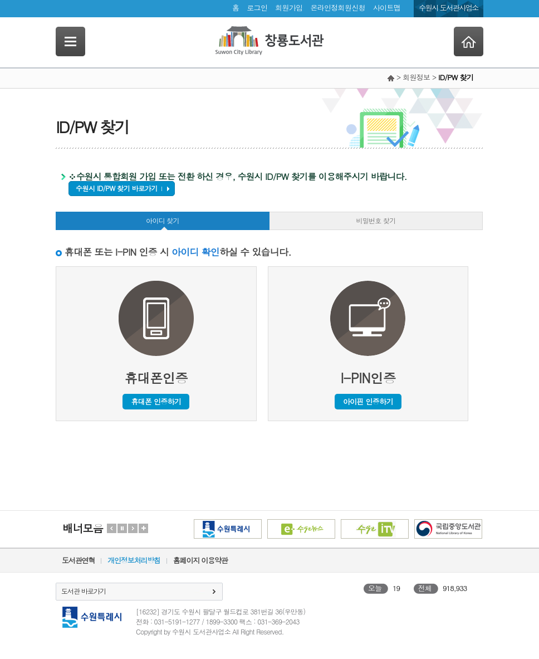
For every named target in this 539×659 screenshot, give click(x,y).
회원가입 (288, 7)
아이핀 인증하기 (368, 401)
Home (468, 41)
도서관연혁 (78, 560)
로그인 (257, 7)
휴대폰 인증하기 (156, 401)
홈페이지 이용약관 (200, 560)
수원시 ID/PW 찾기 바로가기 (117, 188)
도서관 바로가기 (83, 590)
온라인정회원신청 (337, 7)
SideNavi (70, 41)
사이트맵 (386, 7)
